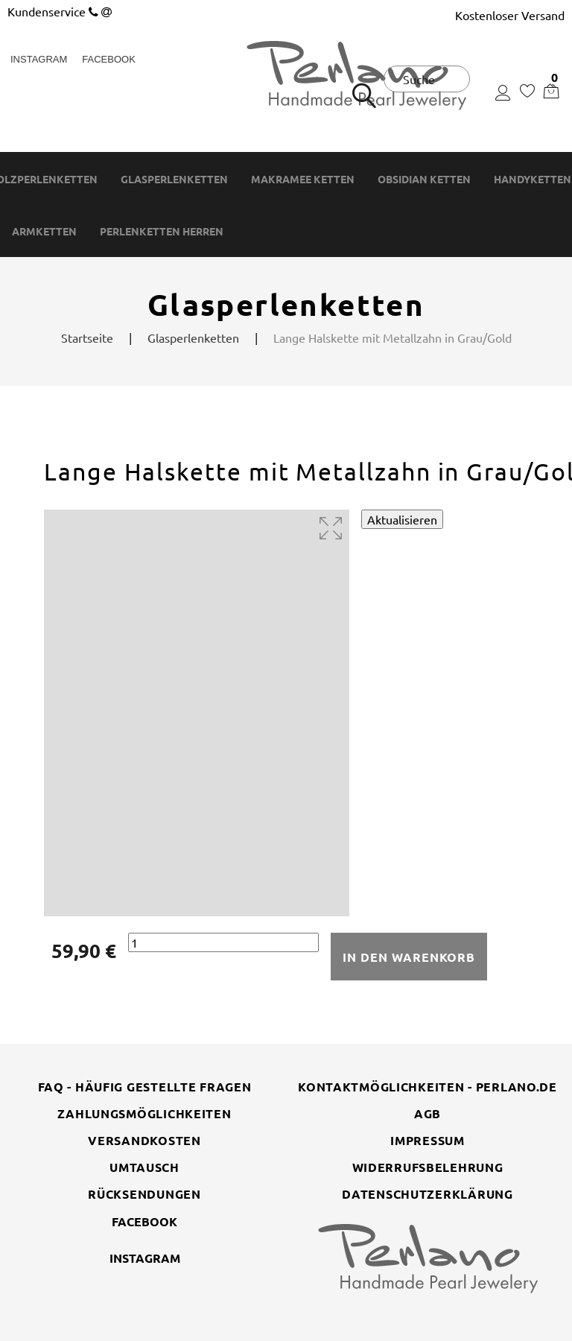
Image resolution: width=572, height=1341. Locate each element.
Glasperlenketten (174, 179)
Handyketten (532, 179)
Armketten (44, 231)
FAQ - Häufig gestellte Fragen (145, 1086)
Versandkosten (144, 1140)
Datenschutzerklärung (427, 1194)
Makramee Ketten (303, 179)
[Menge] (223, 943)
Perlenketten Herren (161, 231)
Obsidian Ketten (424, 179)
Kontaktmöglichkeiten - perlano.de (427, 1086)
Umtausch (144, 1167)
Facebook (109, 59)
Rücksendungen (144, 1194)
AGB (427, 1113)
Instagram (38, 59)
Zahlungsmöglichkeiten (144, 1113)
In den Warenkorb (409, 957)
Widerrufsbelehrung (427, 1167)
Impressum (427, 1140)
